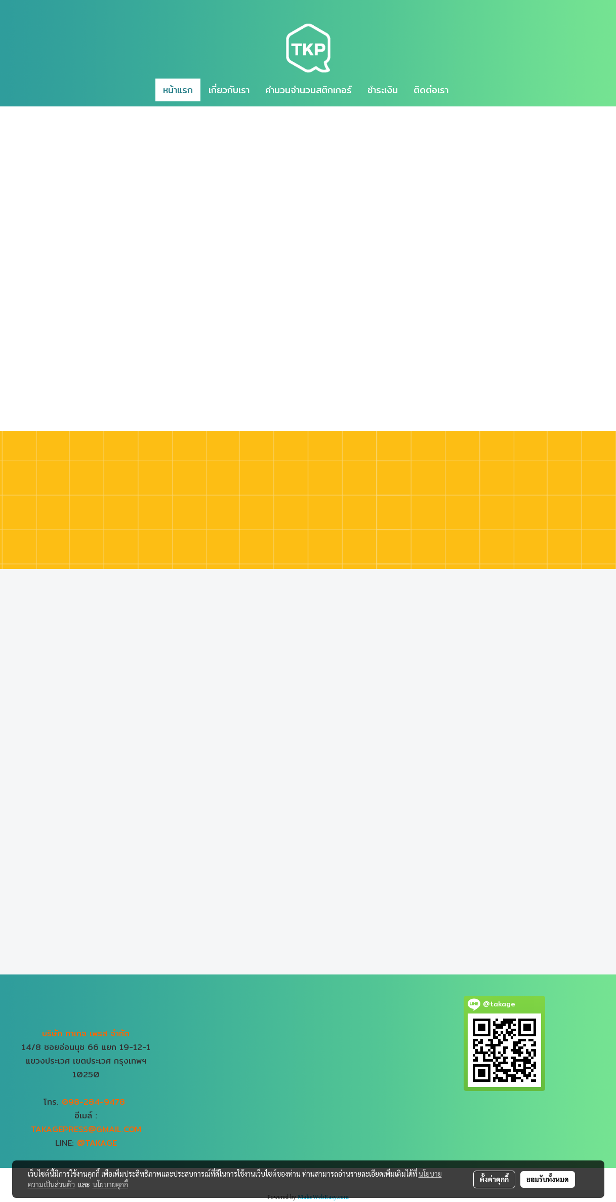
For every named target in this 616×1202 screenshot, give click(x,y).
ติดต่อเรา (431, 90)
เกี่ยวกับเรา (229, 90)
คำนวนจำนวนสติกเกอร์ (308, 90)
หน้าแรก (178, 90)
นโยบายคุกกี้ (110, 1184)
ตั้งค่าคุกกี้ (494, 1179)
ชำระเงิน (382, 90)
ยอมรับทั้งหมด (547, 1179)
